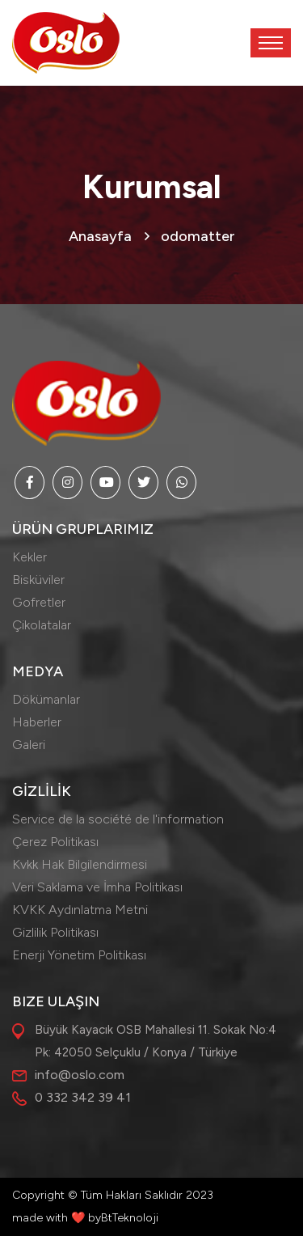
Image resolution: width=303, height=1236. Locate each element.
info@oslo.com (79, 1074)
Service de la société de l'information (118, 819)
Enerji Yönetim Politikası (79, 955)
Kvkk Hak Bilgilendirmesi (79, 864)
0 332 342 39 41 (83, 1097)
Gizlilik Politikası (55, 932)
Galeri (28, 744)
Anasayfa (100, 236)
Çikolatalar (41, 625)
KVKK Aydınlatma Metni (80, 909)
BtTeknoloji (129, 1218)
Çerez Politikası (55, 841)
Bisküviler (38, 579)
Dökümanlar (46, 699)
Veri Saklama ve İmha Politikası (97, 887)
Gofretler (38, 602)
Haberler (36, 722)
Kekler (29, 557)
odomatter (198, 236)
